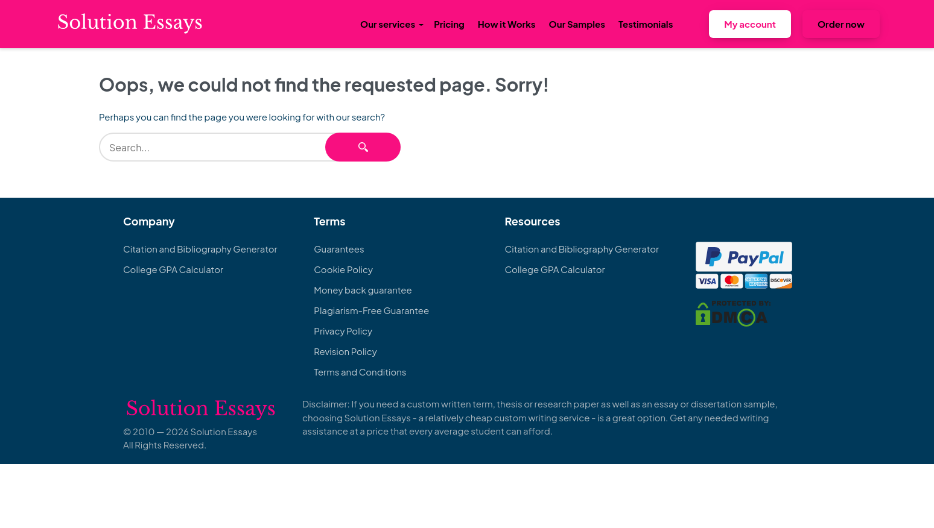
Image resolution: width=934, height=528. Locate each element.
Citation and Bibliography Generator (200, 248)
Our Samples (577, 24)
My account (750, 24)
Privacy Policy (343, 330)
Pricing (449, 24)
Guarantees (339, 248)
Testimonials (645, 24)
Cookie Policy (343, 269)
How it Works (507, 24)
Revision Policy (345, 351)
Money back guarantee (362, 289)
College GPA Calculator (173, 269)
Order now (841, 24)
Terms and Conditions (360, 371)
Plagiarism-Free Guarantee (371, 310)
